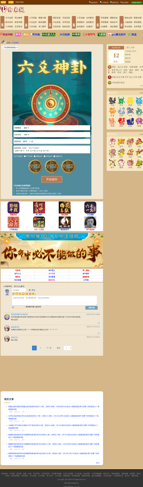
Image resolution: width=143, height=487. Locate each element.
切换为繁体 (19, 2)
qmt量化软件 (118, 34)
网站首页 (2, 22)
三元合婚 (78, 474)
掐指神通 (66, 476)
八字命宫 (58, 476)
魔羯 (121, 166)
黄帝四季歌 (15, 476)
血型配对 (90, 22)
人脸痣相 (128, 22)
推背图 (132, 474)
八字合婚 (80, 18)
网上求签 (50, 22)
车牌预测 (104, 22)
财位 (26, 34)
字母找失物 (76, 476)
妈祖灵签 (66, 27)
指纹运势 (128, 18)
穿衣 (18, 34)
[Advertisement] (49, 374)
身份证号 (114, 22)
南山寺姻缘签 (97, 476)
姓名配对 (80, 27)
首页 (8, 43)
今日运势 (9, 18)
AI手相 (86, 280)
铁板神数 (8, 34)
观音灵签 (57, 18)
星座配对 (80, 22)
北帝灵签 (24, 476)
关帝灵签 (66, 22)
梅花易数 (42, 22)
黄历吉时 (9, 22)
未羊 (139, 115)
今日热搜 (64, 34)
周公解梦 (18, 18)
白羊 (112, 146)
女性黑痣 (137, 27)
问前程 (17, 270)
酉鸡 (121, 125)
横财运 (17, 277)
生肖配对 (90, 18)
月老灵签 (66, 18)
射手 (112, 166)
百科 (11, 412)
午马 (130, 115)
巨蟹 (139, 146)
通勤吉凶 (114, 18)
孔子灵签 (41, 476)
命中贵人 (52, 270)
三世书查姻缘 (97, 474)
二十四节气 (89, 34)
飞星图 (101, 34)
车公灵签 (33, 476)
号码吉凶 (98, 22)
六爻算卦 (15, 43)
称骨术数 (18, 22)
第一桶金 (86, 270)
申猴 (112, 125)
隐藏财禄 (86, 277)
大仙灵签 (57, 22)
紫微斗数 (42, 18)
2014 (66, 479)
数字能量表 (116, 474)
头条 (29, 474)
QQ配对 (89, 27)
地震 (24, 474)
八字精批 (9, 27)
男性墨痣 (137, 22)
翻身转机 (52, 280)
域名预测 (114, 27)
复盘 (134, 34)
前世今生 (106, 474)
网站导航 (135, 476)
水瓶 (130, 166)
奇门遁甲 (42, 27)
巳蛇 (121, 115)
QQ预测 (104, 27)
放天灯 (127, 476)
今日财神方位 (118, 476)
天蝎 (139, 156)
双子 (130, 146)
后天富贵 (52, 277)
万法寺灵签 (107, 476)
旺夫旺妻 (17, 280)
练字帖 (18, 474)
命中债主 (86, 274)
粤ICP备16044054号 (71, 483)
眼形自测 (137, 18)
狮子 (112, 156)
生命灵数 (86, 474)
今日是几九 (49, 34)
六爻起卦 (33, 22)
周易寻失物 (86, 476)
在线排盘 (26, 22)
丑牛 (121, 104)
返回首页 (94, 2)
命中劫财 (52, 274)
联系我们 (4, 474)
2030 (70, 479)
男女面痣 (128, 27)
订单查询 (105, 2)
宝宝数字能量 (56, 474)
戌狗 (130, 125)
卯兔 (139, 104)
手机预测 (104, 18)
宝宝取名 (18, 27)
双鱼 (139, 166)
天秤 (130, 156)
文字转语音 (45, 474)
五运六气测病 (68, 474)
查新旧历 (115, 2)
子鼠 (112, 104)
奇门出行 (49, 476)
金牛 (121, 146)
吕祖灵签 (57, 27)
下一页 (48, 348)
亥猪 (139, 125)
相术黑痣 (121, 22)
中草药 (76, 34)
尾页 (58, 348)
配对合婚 (74, 22)
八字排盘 (33, 18)
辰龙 (112, 115)
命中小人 (17, 274)
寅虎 (130, 104)
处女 (121, 156)
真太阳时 (125, 2)
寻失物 (36, 34)
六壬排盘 (33, 27)
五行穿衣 (36, 474)
